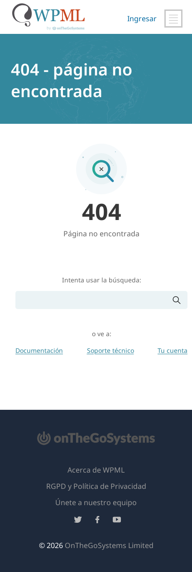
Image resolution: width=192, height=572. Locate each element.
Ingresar (142, 18)
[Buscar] (93, 300)
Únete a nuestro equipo (96, 502)
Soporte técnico (110, 350)
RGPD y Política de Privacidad (96, 486)
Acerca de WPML (96, 470)
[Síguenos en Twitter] (78, 521)
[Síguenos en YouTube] (117, 521)
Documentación (39, 350)
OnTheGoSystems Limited (109, 545)
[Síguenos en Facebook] (97, 521)
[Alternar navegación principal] (173, 18)
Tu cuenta (172, 350)
